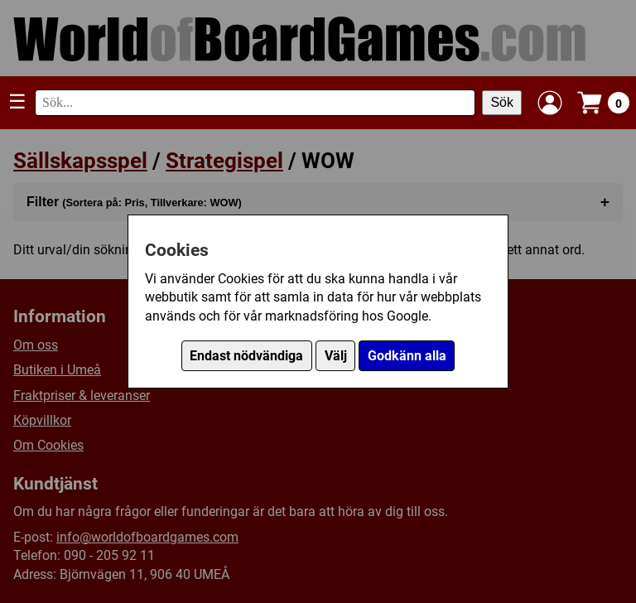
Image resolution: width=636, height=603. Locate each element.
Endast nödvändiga (246, 356)
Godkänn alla (407, 356)
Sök (501, 102)
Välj (336, 356)
